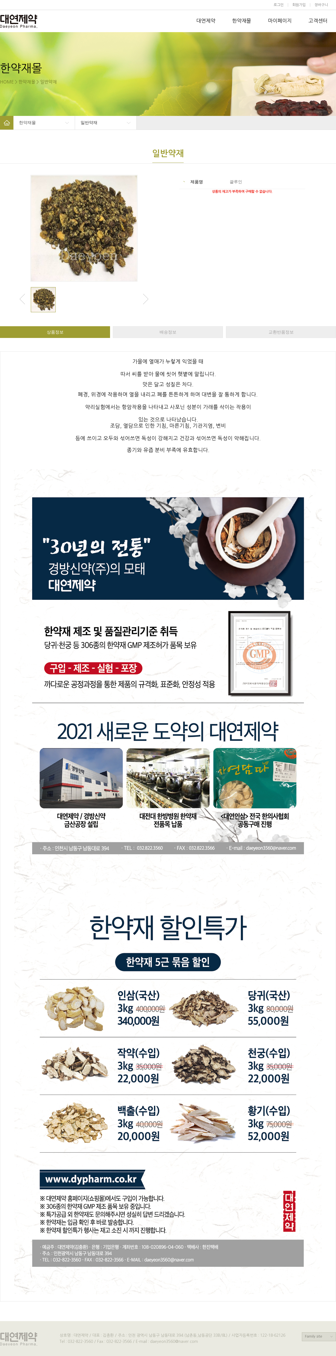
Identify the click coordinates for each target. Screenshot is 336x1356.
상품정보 (55, 332)
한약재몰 (241, 20)
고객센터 (318, 20)
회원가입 (299, 5)
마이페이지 (280, 20)
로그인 (279, 5)
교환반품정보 (281, 332)
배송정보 (168, 332)
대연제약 (205, 20)
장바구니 (321, 5)
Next (145, 299)
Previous (22, 299)
